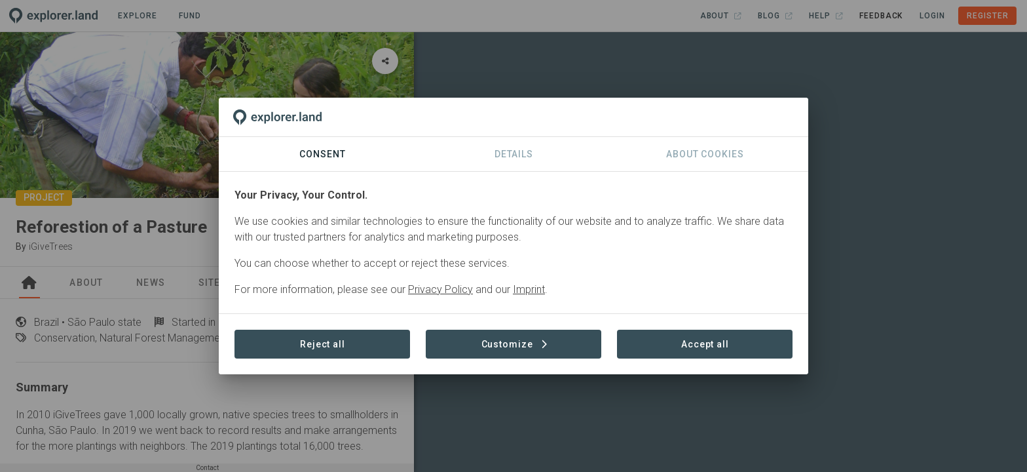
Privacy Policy (440, 289)
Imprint (529, 289)
